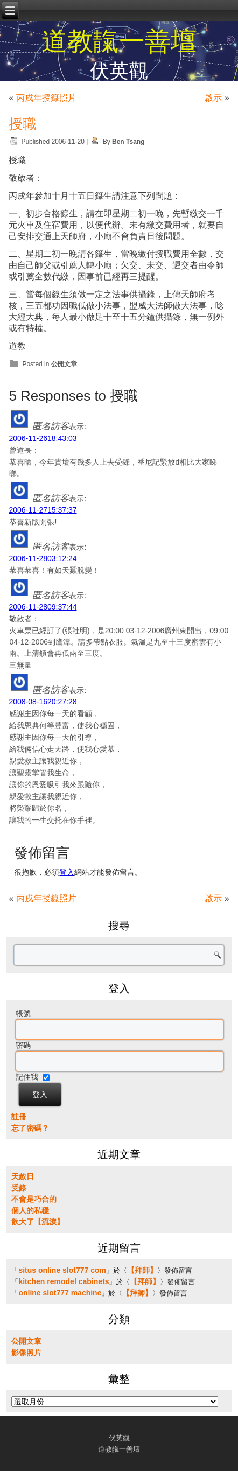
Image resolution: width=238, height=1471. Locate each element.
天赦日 (22, 1176)
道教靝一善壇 (119, 41)
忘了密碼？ (30, 1128)
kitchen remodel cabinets (63, 1281)
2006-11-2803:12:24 (42, 558)
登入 (66, 872)
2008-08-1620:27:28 (42, 701)
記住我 (27, 1077)
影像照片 (26, 1352)
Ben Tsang (128, 141)
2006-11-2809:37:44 (42, 607)
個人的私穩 (30, 1210)
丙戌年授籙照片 (46, 97)
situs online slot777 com (62, 1270)
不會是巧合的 (34, 1199)
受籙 (18, 1187)
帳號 (23, 1013)
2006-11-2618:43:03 (42, 438)
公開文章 (64, 364)
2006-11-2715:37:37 (42, 510)
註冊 (18, 1116)
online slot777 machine (59, 1292)
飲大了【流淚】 (37, 1221)
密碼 (23, 1045)
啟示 (213, 97)
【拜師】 (142, 1270)
